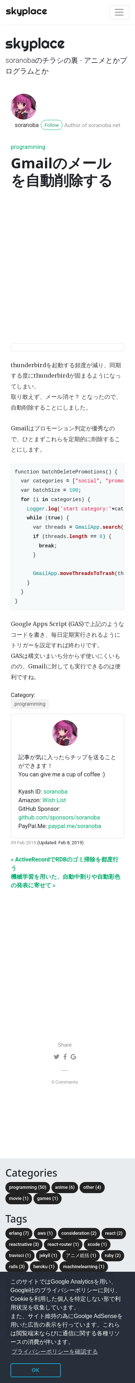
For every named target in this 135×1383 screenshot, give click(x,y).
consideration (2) (79, 1244)
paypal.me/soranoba (74, 836)
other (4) (92, 1198)
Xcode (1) (97, 1255)
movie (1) (18, 1209)
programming (28, 147)
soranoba (27, 125)
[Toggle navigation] (119, 12)
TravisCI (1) (20, 1266)
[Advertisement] (67, 267)
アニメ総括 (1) (81, 1266)
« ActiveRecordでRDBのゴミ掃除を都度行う (64, 874)
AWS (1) (45, 1244)
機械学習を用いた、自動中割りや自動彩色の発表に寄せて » (65, 892)
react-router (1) (63, 1255)
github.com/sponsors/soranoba (59, 828)
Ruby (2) (113, 1266)
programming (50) (27, 1198)
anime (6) (65, 1198)
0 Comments (64, 1092)
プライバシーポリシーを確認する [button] (55, 1352)
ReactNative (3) (24, 1255)
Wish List (54, 811)
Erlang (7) (19, 1244)
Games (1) (47, 1209)
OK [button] (36, 1370)
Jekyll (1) (48, 1266)
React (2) (113, 1244)
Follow (52, 125)
